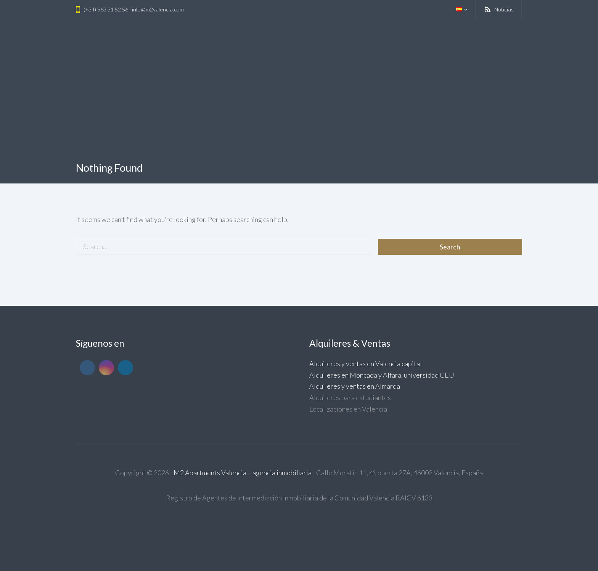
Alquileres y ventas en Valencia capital (365, 363)
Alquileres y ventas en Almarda (354, 386)
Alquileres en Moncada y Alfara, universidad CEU (381, 375)
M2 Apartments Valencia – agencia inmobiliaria (243, 472)
